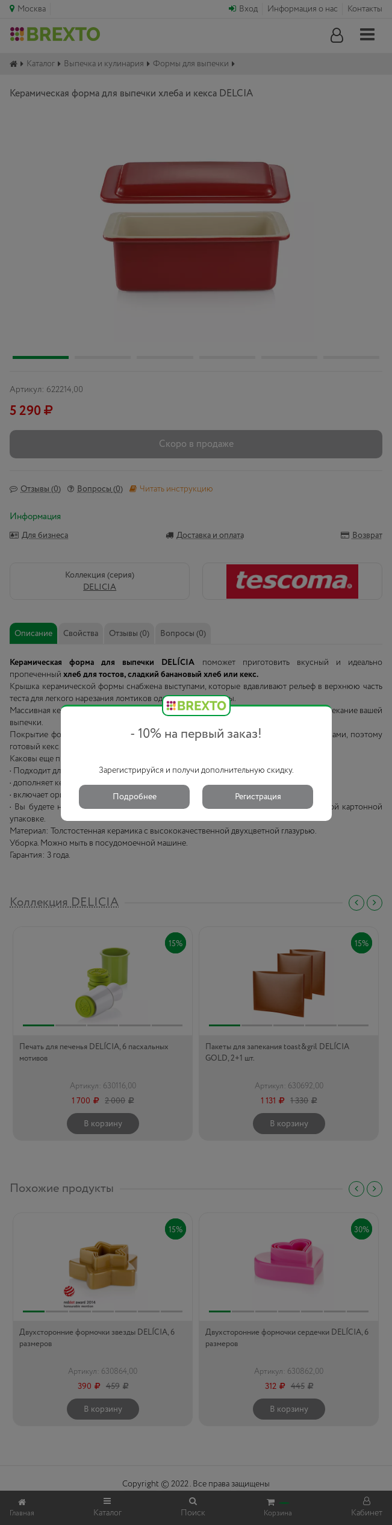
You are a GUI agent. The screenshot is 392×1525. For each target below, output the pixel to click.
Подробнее (135, 797)
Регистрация (258, 797)
